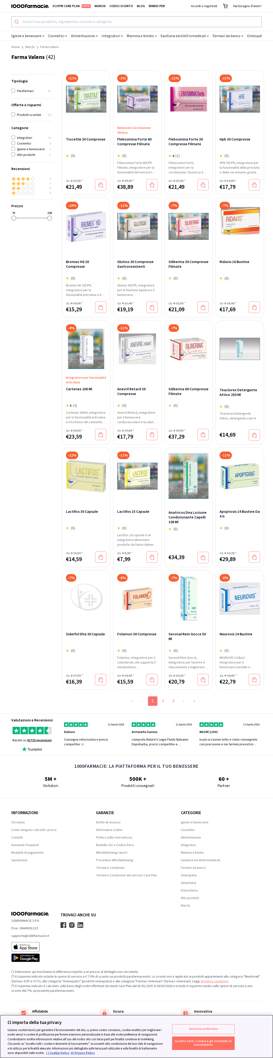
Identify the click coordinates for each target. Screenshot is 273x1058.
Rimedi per (157, 6)
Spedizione (19, 860)
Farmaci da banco (227, 36)
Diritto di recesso (108, 822)
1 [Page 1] (153, 701)
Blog (141, 6)
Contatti (17, 837)
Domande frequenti (25, 845)
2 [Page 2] (163, 701)
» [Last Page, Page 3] (194, 701)
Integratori (112, 36)
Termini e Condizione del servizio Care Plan (126, 875)
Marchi (100, 6)
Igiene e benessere (27, 36)
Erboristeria (189, 890)
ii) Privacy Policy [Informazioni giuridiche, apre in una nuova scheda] (83, 1053)
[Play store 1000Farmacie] (30, 957)
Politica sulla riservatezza (114, 837)
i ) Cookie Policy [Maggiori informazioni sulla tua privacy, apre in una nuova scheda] (57, 1053)
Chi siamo (18, 822)
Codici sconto (121, 6)
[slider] (13, 218)
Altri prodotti (190, 898)
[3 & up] (32, 183)
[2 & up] (32, 188)
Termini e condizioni (110, 867)
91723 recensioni (39, 740)
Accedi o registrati (204, 6)
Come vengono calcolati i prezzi (33, 830)
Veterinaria (188, 883)
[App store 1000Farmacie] (30, 947)
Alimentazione (84, 36)
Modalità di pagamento (27, 852)
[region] (136, 1036)
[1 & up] (32, 193)
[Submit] (17, 22)
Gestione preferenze (203, 1029)
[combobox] (136, 21)
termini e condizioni (214, 981)
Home (15, 47)
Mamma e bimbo (142, 36)
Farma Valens (49, 47)
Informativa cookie (109, 830)
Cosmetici (57, 36)
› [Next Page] (183, 701)
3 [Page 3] (173, 701)
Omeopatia (257, 36)
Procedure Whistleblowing (114, 860)
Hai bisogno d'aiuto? (247, 6)
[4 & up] (32, 178)
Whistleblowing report (111, 852)
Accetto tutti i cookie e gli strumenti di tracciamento (203, 1043)
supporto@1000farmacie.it (30, 936)
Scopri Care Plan (71, 6)
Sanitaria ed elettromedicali (184, 36)
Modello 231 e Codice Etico (115, 845)
